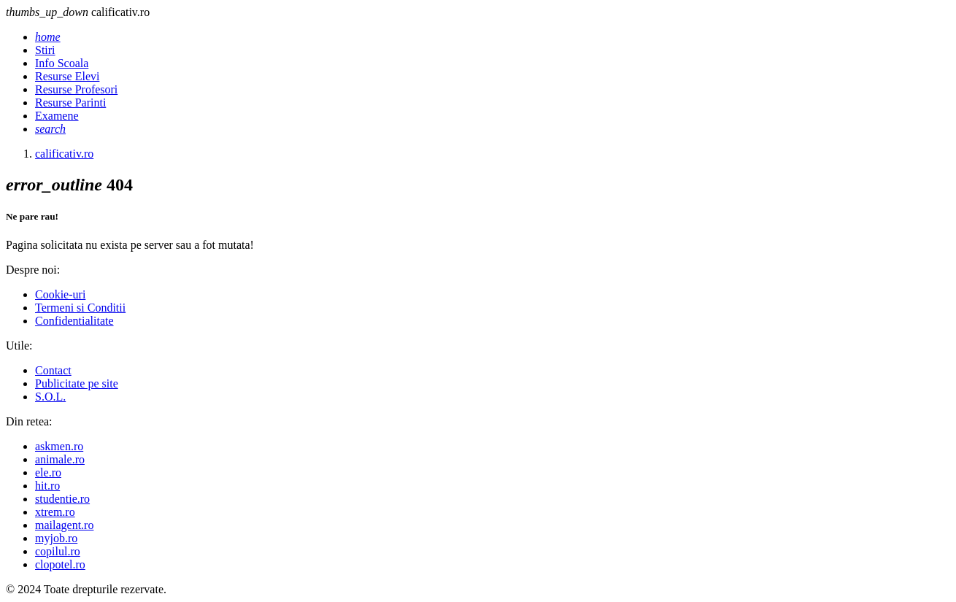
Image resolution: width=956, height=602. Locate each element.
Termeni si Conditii (80, 307)
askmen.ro (59, 446)
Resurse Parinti (70, 102)
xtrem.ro (55, 512)
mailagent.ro (64, 525)
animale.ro (60, 459)
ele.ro (48, 472)
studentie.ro (62, 499)
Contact (53, 370)
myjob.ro (56, 538)
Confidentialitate (74, 320)
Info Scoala (61, 63)
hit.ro (47, 485)
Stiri (45, 50)
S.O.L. (50, 396)
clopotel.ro (60, 564)
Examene (57, 115)
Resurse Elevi (67, 76)
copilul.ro (57, 551)
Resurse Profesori (76, 89)
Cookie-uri (60, 294)
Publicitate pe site (76, 383)
